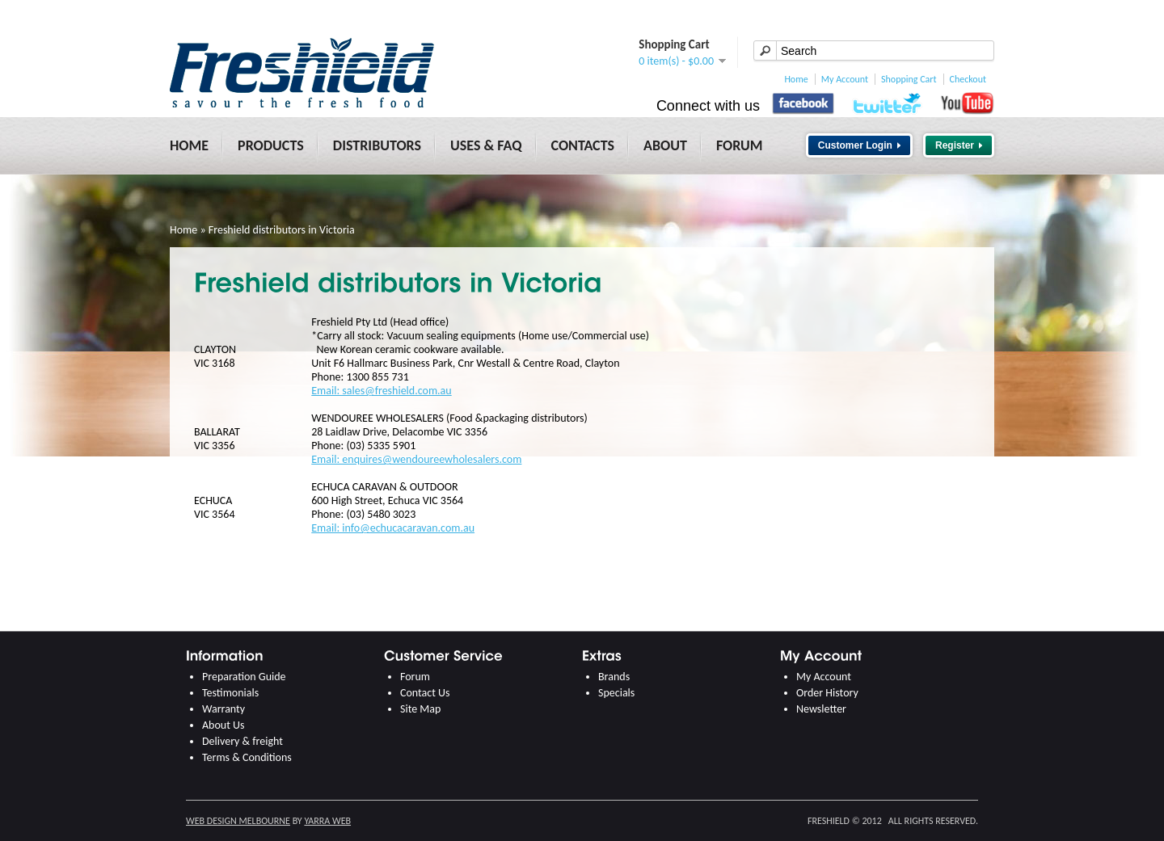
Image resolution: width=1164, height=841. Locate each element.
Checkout (968, 79)
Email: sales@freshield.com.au (381, 390)
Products (271, 145)
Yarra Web (327, 820)
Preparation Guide (244, 676)
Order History (827, 693)
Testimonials (230, 693)
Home (796, 79)
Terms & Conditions (247, 757)
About (665, 145)
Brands (614, 676)
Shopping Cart (909, 79)
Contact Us (425, 693)
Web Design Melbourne (238, 820)
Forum (739, 145)
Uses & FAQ (485, 145)
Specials (616, 693)
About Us (223, 725)
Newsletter (821, 709)
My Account (844, 79)
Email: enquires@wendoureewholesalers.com (416, 459)
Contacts (583, 145)
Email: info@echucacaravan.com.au (392, 528)
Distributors (377, 145)
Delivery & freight (242, 741)
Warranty (223, 709)
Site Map (420, 709)
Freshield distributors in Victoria (282, 230)
